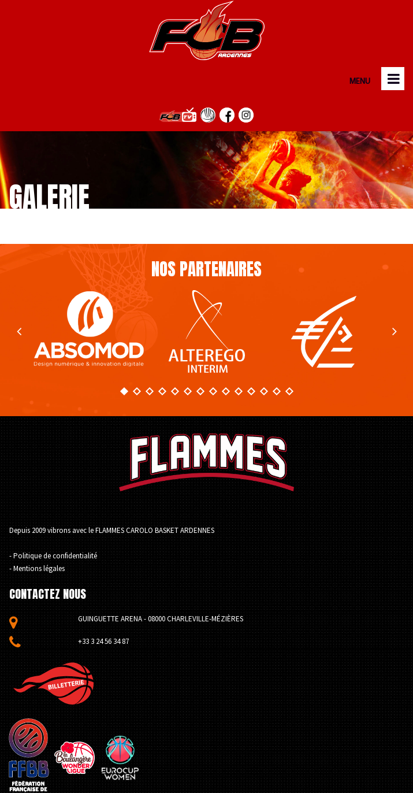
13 (276, 391)
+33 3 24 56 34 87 (103, 641)
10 (238, 391)
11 (251, 391)
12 (263, 391)
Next (394, 331)
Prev (19, 331)
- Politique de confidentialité (53, 556)
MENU (358, 81)
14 (289, 391)
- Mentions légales (37, 568)
